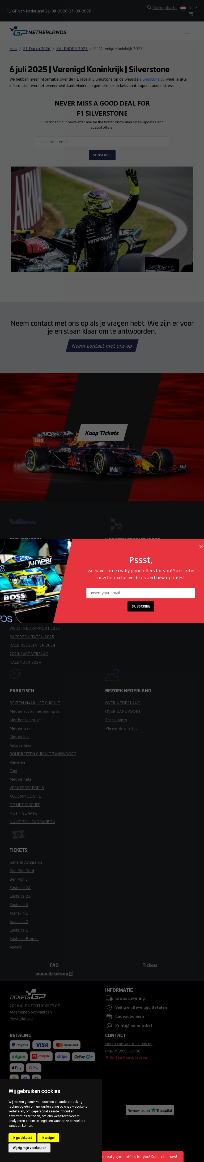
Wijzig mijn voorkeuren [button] (29, 1148)
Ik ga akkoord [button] (22, 1138)
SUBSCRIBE (141, 606)
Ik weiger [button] (48, 1138)
